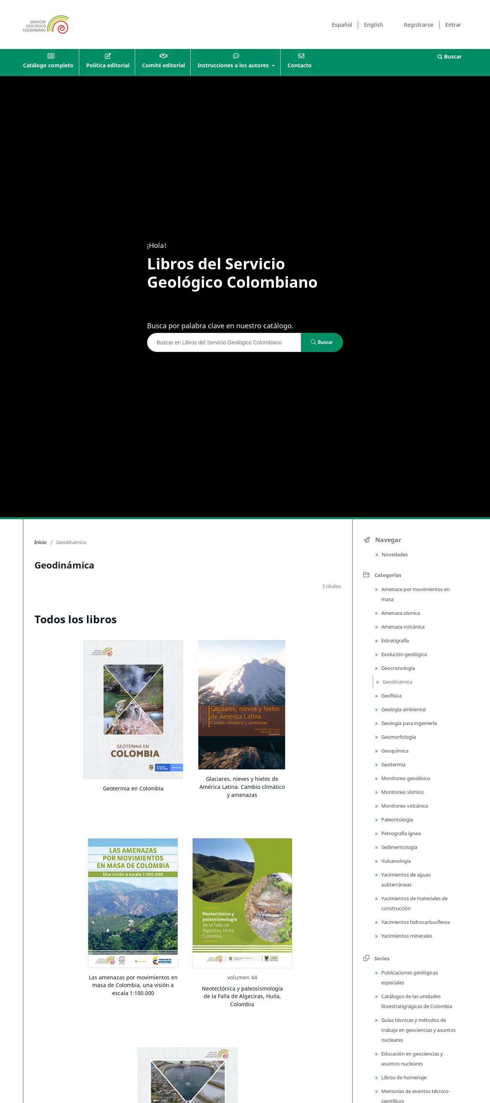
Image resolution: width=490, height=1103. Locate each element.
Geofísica (391, 695)
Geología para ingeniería (408, 723)
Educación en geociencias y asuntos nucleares (411, 1058)
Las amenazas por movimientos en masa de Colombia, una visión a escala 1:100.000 (133, 985)
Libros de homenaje (403, 1077)
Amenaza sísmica (400, 612)
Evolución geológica (403, 654)
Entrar (453, 24)
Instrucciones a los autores (234, 65)
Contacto (299, 65)
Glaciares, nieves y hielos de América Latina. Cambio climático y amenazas (242, 786)
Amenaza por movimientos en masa (415, 594)
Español (342, 24)
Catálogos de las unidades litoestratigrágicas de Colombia (416, 1001)
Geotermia (392, 764)
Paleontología (396, 819)
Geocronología (397, 668)
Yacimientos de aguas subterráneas (405, 879)
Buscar (450, 56)
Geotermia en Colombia (133, 788)
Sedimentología (398, 847)
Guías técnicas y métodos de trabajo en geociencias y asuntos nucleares (418, 1030)
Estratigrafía (394, 640)
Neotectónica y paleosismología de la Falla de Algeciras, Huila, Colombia (242, 996)
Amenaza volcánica (402, 626)
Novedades (394, 554)
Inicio (40, 542)
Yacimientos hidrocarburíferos (415, 922)
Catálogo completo (48, 65)
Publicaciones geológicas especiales (409, 977)
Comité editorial (163, 65)
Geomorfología (398, 736)
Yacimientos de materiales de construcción (414, 903)
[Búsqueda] (224, 342)
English (373, 24)
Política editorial (107, 65)
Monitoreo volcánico (404, 805)
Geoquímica (394, 750)
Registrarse (418, 24)
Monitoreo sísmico (402, 792)
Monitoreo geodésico (405, 778)
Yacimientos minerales (406, 935)
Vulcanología (395, 860)
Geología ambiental (403, 709)
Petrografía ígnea (400, 833)
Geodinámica (396, 681)
